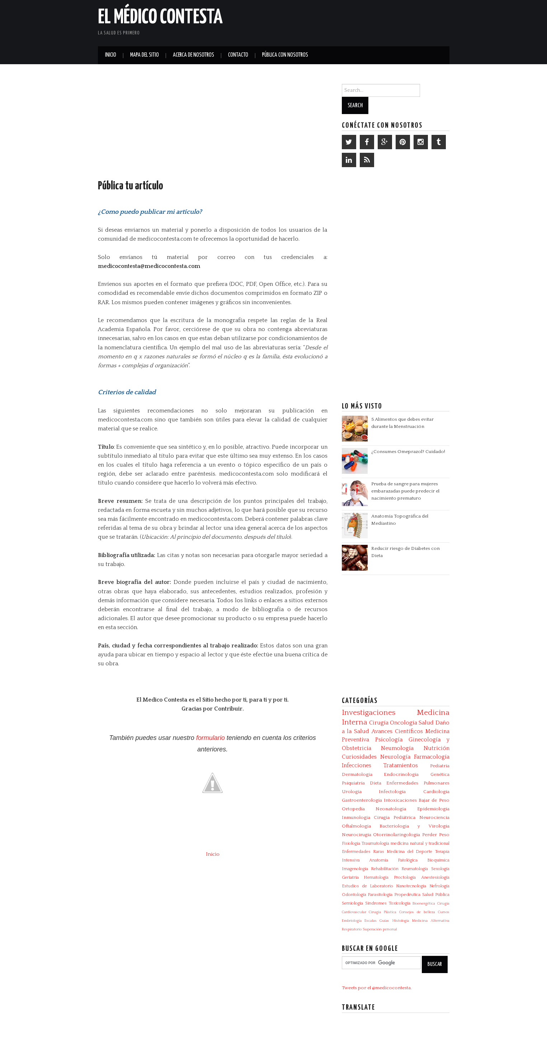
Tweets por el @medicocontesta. (377, 987)
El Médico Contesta (160, 18)
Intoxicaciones (400, 800)
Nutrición (436, 748)
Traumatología (375, 843)
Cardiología (436, 791)
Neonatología (391, 808)
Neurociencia (434, 817)
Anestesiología (435, 877)
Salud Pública (435, 894)
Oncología (403, 722)
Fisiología (351, 843)
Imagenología (355, 869)
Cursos (443, 912)
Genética (439, 774)
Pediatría (439, 765)
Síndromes (376, 903)
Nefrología (439, 886)
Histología (400, 921)
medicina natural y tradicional (420, 843)
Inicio (110, 55)
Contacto (238, 55)
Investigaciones (368, 712)
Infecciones (356, 765)
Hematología (376, 877)
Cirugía (378, 722)
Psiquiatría (353, 782)
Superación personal (380, 929)
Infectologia (392, 791)
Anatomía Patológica (393, 860)
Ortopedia (353, 808)
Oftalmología (356, 826)
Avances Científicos (397, 731)
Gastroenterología (362, 800)
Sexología (440, 869)
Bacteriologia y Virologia (414, 826)
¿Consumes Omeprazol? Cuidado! (408, 451)
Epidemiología (433, 808)
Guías (384, 921)
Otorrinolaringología (396, 834)
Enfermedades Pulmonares (417, 782)
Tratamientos (400, 765)
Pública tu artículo (130, 186)
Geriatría (350, 877)
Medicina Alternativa (430, 921)
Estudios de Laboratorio (367, 886)
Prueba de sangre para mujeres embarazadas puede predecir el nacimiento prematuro (405, 491)
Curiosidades (359, 757)
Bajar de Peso (434, 800)
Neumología (397, 748)
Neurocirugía (356, 834)
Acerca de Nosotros (193, 55)
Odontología (354, 894)
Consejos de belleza (417, 912)
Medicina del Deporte (409, 851)
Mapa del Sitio (144, 55)
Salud (426, 722)
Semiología (352, 903)
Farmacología (431, 757)
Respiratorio (352, 929)
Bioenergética (423, 903)
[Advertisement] (365, 21)
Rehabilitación (385, 869)
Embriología (352, 921)
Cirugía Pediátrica (394, 817)
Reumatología (414, 869)
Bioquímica (438, 860)
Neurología (395, 757)
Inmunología (356, 817)
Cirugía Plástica (382, 912)
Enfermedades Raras (363, 851)
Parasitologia (380, 894)
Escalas (370, 921)
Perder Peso (435, 834)
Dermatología (357, 774)
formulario (210, 737)
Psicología (388, 739)
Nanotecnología (411, 886)
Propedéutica (407, 894)
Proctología (405, 877)
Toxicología (399, 903)
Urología (352, 791)
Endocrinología (401, 774)
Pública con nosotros (285, 55)
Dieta (375, 782)
